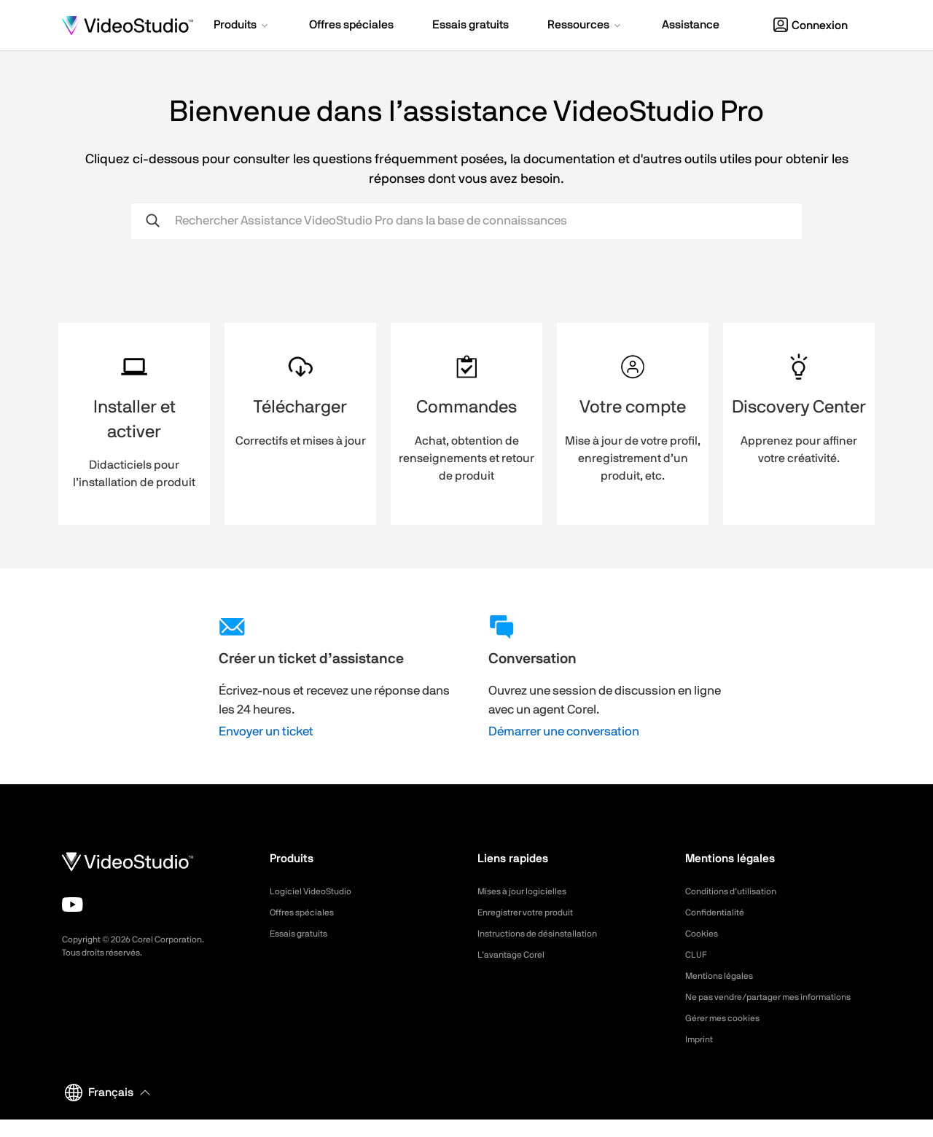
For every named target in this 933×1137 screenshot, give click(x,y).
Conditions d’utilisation (737, 891)
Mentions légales (724, 976)
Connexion (810, 25)
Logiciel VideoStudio (316, 891)
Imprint (701, 1057)
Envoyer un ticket (266, 731)
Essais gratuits (303, 934)
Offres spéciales (307, 912)
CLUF (697, 955)
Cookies (703, 934)
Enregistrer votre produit (533, 912)
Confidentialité (718, 912)
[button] (242, 26)
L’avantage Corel (516, 955)
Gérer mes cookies (728, 1036)
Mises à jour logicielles (528, 891)
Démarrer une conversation (563, 731)
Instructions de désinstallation (546, 934)
